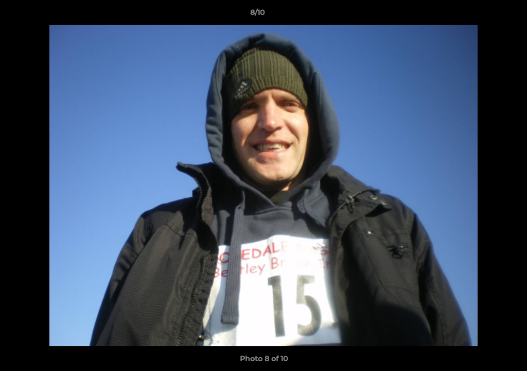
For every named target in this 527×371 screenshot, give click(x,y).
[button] (484, 15)
